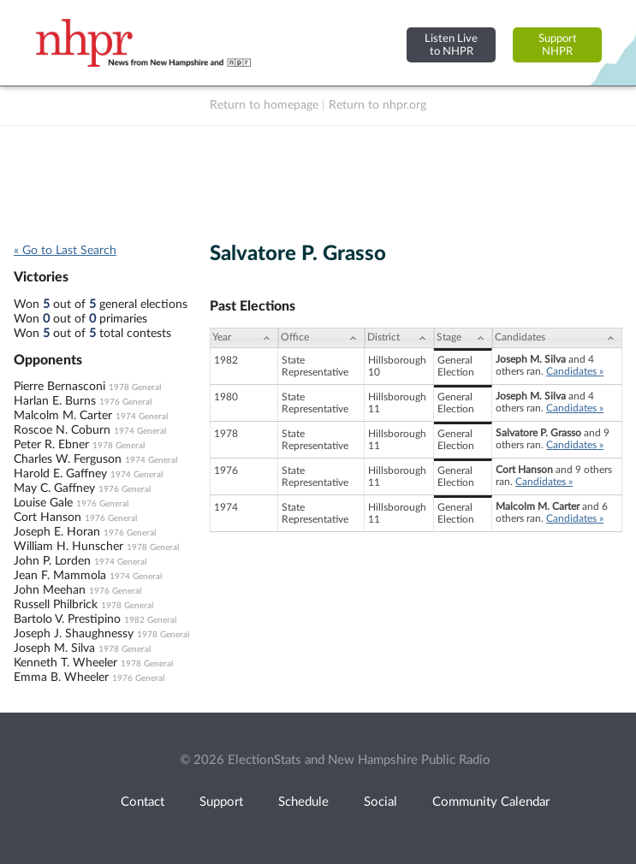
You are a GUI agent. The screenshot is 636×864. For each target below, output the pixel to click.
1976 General (125, 402)
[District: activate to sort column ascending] (399, 338)
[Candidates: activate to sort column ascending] (557, 338)
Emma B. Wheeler (61, 678)
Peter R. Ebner (51, 445)
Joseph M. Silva (54, 648)
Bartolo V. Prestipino (67, 619)
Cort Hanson (47, 518)
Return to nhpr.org (377, 105)
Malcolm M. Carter (63, 416)
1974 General (142, 416)
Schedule (303, 802)
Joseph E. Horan (57, 532)
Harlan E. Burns (55, 401)
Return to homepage (264, 105)
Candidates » (574, 371)
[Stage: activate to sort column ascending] (463, 338)
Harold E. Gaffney (60, 474)
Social (380, 802)
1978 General (135, 387)
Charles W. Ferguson (68, 459)
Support (221, 802)
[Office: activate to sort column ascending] (321, 338)
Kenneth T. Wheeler (65, 663)
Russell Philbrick (56, 605)
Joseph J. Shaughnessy (74, 634)
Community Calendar (491, 802)
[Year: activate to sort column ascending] (244, 338)
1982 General (150, 620)
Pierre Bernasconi (59, 387)
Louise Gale (43, 503)
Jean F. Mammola (60, 576)
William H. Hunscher (68, 547)
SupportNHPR (557, 44)
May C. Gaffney (54, 488)
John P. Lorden (52, 561)
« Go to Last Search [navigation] (65, 251)
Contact (142, 802)
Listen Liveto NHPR (451, 44)
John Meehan (50, 590)
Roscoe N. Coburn (62, 430)
